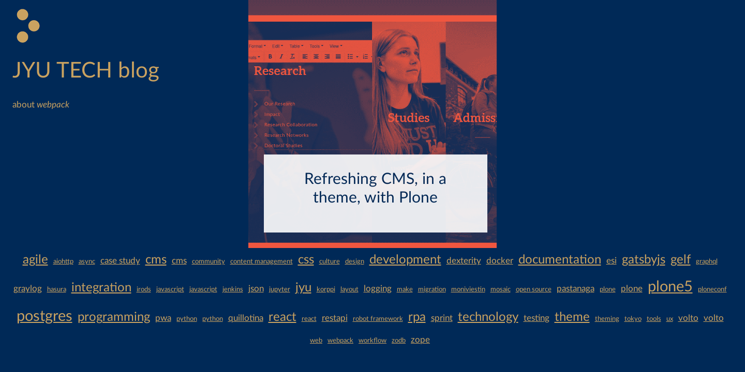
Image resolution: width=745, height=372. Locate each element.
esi (611, 260)
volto (688, 318)
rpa (417, 317)
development (405, 260)
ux (669, 318)
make (405, 289)
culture (329, 261)
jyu (303, 288)
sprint (442, 318)
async (87, 261)
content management (261, 261)
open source (534, 289)
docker (499, 260)
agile (35, 260)
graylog (27, 288)
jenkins (232, 289)
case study (120, 260)
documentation (559, 260)
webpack (340, 340)
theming (607, 318)
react (282, 317)
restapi (335, 318)
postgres (44, 316)
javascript (170, 289)
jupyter (279, 289)
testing (536, 318)
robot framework (378, 318)
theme (572, 317)
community (208, 261)
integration (101, 288)
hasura (56, 289)
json (256, 288)
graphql (707, 261)
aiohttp (63, 261)
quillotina (245, 318)
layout (349, 289)
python (186, 318)
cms (156, 260)
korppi (326, 289)
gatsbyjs (643, 260)
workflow (372, 340)
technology (488, 317)
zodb (399, 340)
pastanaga (575, 288)
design (354, 261)
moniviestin (468, 289)
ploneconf (712, 289)
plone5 (670, 287)
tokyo (633, 318)
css (306, 260)
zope (420, 339)
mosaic (500, 289)
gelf (681, 260)
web (316, 340)
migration (432, 289)
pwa (163, 318)
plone (608, 289)
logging (378, 288)
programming (114, 317)
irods (144, 289)
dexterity (463, 260)
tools (654, 318)
